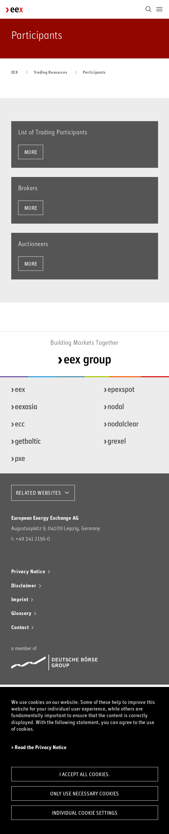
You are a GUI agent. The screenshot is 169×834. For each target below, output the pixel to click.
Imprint (20, 599)
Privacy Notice (28, 571)
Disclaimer (24, 585)
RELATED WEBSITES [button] (38, 492)
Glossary (21, 613)
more (30, 151)
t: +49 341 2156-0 (30, 538)
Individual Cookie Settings (84, 812)
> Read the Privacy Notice (39, 747)
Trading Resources (50, 72)
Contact (20, 627)
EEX (14, 72)
